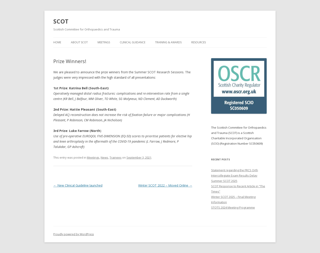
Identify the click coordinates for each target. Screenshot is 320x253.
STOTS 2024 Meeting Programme (233, 207)
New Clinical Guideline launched (77, 185)
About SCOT (79, 42)
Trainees (116, 157)
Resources (198, 42)
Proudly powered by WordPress (73, 234)
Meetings (104, 42)
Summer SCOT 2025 (224, 181)
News (104, 157)
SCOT (60, 21)
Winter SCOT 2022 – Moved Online (165, 185)
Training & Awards (168, 42)
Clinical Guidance (132, 42)
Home (57, 42)
